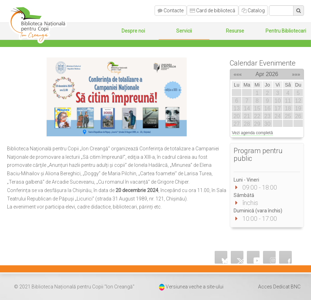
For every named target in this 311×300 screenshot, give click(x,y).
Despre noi (133, 31)
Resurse (235, 31)
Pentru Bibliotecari (285, 31)
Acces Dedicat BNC (279, 286)
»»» (296, 73)
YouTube (253, 257)
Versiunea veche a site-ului (194, 286)
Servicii (184, 31)
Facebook (285, 257)
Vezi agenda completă (252, 132)
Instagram (269, 257)
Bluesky (221, 257)
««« (238, 73)
